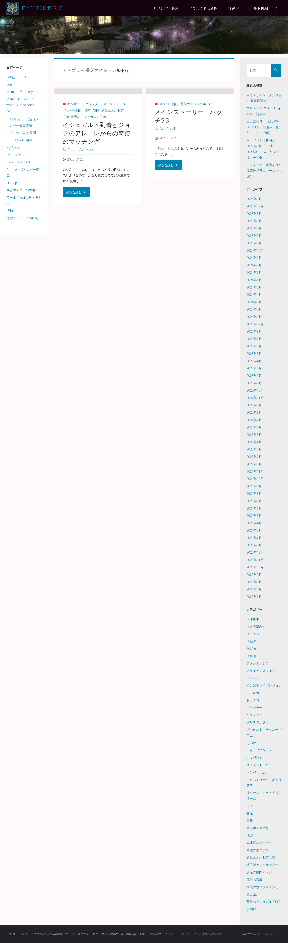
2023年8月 (254, 339)
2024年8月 (254, 265)
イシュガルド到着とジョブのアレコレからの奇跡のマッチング (96, 153)
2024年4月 (254, 294)
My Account (14, 147)
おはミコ (252, 700)
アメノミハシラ (257, 663)
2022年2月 (254, 456)
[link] (277, 8)
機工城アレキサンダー (262, 865)
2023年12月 (255, 324)
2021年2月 (254, 538)
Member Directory (19, 91)
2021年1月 (254, 545)
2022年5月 (254, 434)
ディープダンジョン (260, 750)
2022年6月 (254, 427)
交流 (88, 131)
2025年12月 (255, 206)
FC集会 (251, 656)
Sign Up (11, 183)
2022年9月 (254, 405)
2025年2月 (254, 235)
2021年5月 (254, 515)
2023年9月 (254, 331)
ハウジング (254, 757)
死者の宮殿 (254, 879)
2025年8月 (254, 213)
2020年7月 (254, 589)
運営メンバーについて (22, 218)
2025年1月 (254, 243)
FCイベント (254, 634)
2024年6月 (254, 280)
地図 (249, 835)
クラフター (93, 124)
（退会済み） (256, 626)
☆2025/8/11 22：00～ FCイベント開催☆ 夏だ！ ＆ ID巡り (265, 127)
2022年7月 (254, 420)
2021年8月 (254, 493)
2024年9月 (254, 257)
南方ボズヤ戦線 (257, 828)
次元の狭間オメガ (259, 872)
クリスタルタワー (259, 722)
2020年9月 (254, 574)
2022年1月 (254, 464)
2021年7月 (254, 501)
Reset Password (18, 162)
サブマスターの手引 (20, 190)
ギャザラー (75, 124)
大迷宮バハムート (259, 842)
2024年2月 (254, 309)
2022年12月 (255, 390)
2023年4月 (254, 361)
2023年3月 (254, 368)
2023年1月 (254, 383)
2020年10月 (255, 567)
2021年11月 (255, 471)
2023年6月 (254, 346)
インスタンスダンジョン (264, 685)
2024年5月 (254, 287)
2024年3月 (254, 302)
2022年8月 (254, 412)
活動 (9, 210)
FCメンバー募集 (21, 140)
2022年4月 (254, 442)
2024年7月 (254, 272)
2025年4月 (254, 228)
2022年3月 (254, 449)
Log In (10, 84)
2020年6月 (254, 596)
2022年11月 (255, 398)
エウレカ (252, 693)
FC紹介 (251, 648)
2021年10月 (255, 479)
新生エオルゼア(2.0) (260, 857)
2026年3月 (254, 199)
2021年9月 (254, 486)
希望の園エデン (257, 850)
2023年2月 (254, 375)
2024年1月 (254, 317)
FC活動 (251, 641)
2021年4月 (254, 523)
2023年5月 (254, 353)
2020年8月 (254, 582)
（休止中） (254, 619)
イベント (252, 678)
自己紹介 (252, 894)
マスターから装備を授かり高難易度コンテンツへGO (264, 171)
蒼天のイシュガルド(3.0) (88, 137)
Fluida (258, 934)
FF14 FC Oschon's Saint (42, 8)
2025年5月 (254, 221)
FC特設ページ (16, 77)
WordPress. (274, 934)
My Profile (13, 155)
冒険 (96, 131)
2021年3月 (254, 530)
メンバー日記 (72, 131)
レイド (251, 806)
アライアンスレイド (260, 671)
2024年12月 (255, 250)
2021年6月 (254, 508)
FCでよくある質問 (23, 133)
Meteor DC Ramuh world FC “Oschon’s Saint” (20, 105)
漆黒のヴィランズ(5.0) (262, 887)
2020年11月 (255, 560)
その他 (251, 743)
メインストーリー (116, 124)
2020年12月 (255, 552)
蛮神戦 (251, 909)
